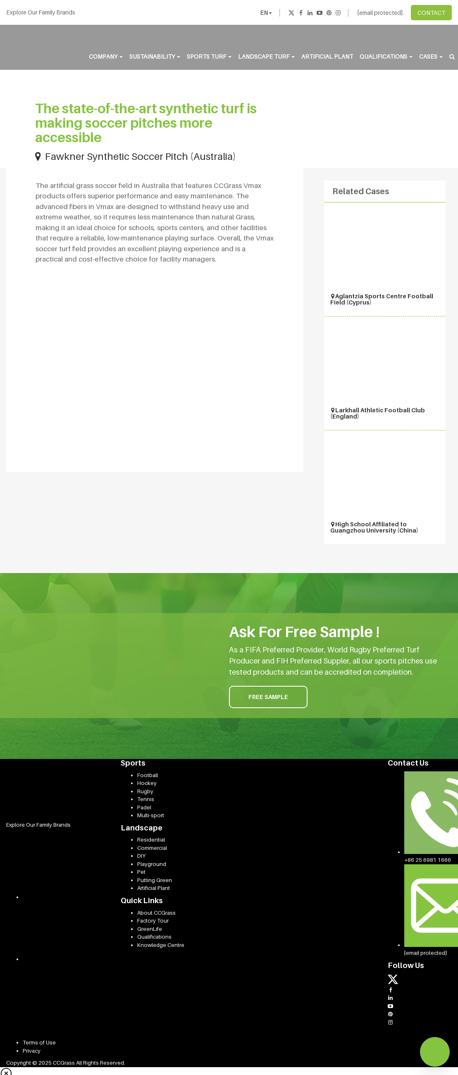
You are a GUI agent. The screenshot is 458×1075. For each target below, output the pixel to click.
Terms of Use (39, 1042)
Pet (141, 871)
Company (106, 56)
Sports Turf (209, 56)
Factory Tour (153, 920)
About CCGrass (156, 912)
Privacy (32, 1050)
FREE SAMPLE (268, 696)
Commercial (152, 847)
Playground (151, 864)
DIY (141, 855)
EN (266, 12)
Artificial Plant (327, 56)
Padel (144, 807)
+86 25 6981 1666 (427, 859)
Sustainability (154, 56)
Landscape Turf (266, 56)
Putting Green (154, 880)
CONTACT (431, 12)
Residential (151, 839)
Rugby (145, 791)
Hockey (147, 783)
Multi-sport (150, 815)
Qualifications (386, 56)
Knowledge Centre (160, 945)
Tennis (145, 799)
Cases (431, 56)
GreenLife (149, 928)
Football (147, 775)
